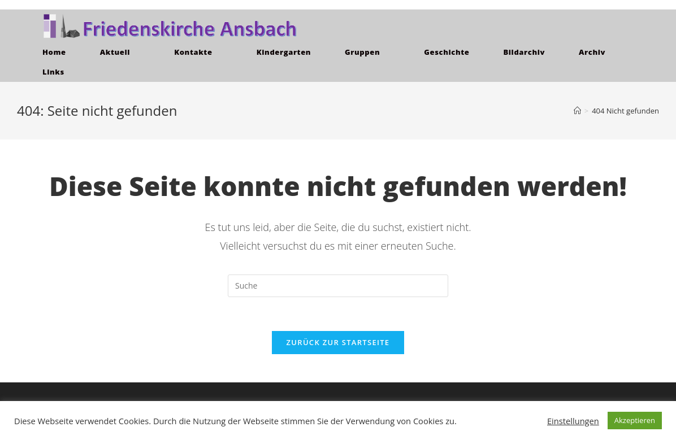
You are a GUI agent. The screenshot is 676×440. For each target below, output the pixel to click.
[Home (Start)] (577, 111)
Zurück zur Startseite (338, 342)
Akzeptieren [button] (634, 420)
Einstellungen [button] (573, 421)
